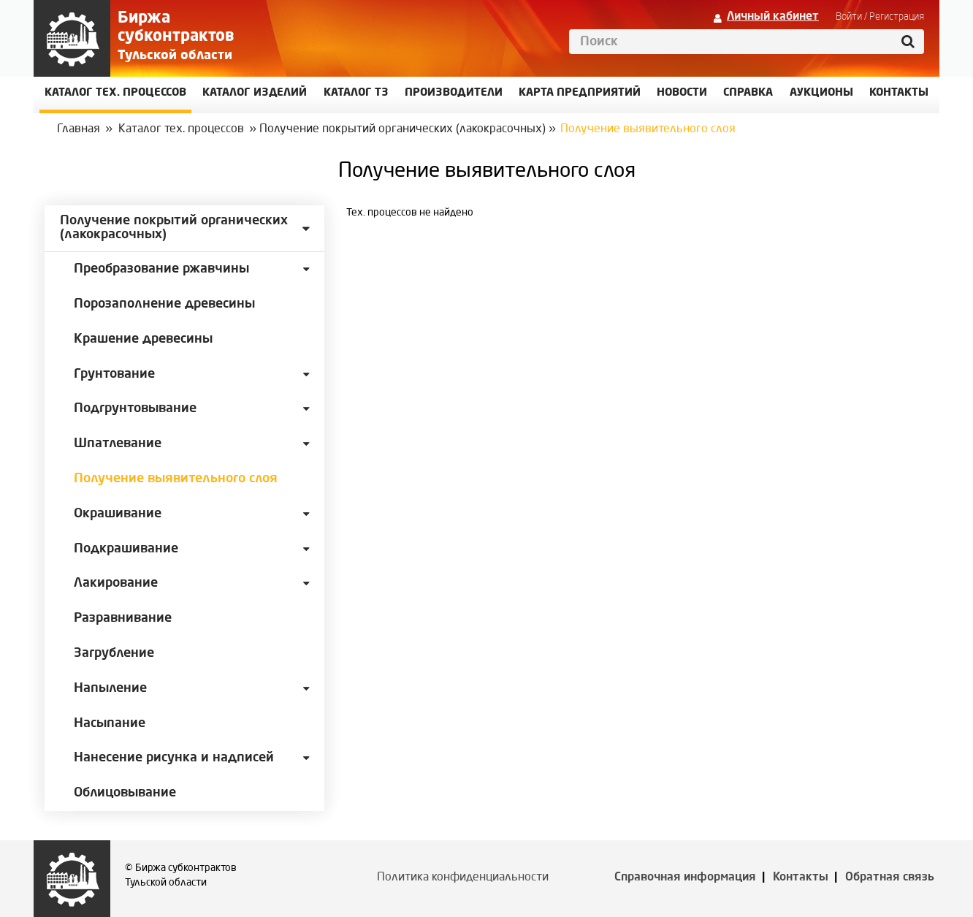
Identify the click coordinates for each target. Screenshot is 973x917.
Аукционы (821, 93)
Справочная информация (685, 877)
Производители (454, 93)
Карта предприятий (580, 93)
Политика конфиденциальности (463, 877)
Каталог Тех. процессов (115, 93)
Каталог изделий (254, 93)
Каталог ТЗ (356, 93)
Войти (849, 17)
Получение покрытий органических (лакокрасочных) (402, 129)
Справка (748, 93)
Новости (682, 93)
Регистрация (896, 17)
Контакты (800, 877)
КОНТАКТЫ (898, 93)
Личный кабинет (773, 17)
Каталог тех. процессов (181, 129)
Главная (78, 129)
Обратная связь (889, 877)
